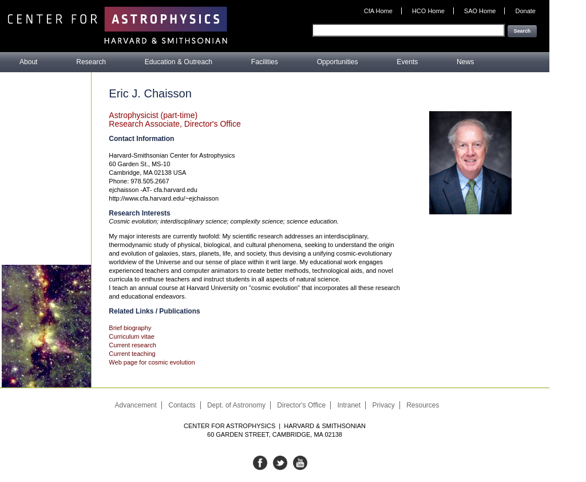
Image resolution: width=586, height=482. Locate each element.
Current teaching (132, 353)
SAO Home (480, 10)
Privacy (383, 405)
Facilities (264, 62)
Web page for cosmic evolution (152, 362)
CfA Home (378, 10)
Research (91, 62)
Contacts (181, 405)
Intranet (349, 405)
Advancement (135, 405)
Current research (132, 345)
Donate (526, 10)
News (465, 62)
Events (407, 62)
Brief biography (130, 327)
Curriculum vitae (131, 336)
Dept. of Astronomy (236, 405)
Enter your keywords (507, 18)
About (28, 62)
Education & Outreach (178, 62)
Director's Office (301, 405)
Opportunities (337, 62)
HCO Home (428, 10)
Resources (422, 405)
